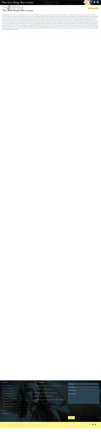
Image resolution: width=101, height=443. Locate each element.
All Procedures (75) (7, 385)
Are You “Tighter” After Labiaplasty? (44, 396)
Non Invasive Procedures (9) (10, 398)
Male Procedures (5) (8, 396)
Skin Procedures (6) (8, 401)
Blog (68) (4, 410)
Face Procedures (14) (8, 393)
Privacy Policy (25, 425)
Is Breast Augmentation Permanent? (44, 389)
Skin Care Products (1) (8, 406)
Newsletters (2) (6, 413)
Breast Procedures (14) (8, 391)
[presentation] (74, 410)
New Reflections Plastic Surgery (50, 2)
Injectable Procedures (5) (9, 404)
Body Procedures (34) (8, 388)
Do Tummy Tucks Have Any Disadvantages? (46, 392)
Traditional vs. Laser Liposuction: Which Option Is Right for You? (50, 400)
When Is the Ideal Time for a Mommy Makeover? (47, 385)
